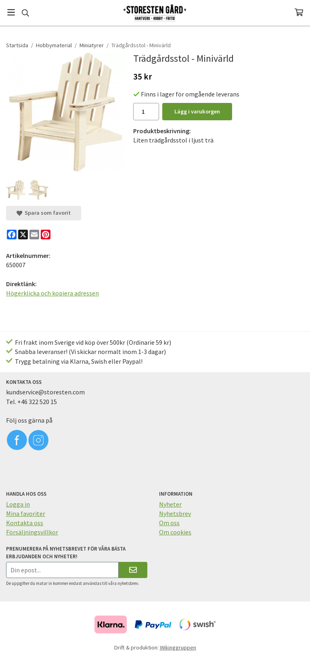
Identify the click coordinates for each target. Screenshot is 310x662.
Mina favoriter (25, 513)
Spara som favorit (44, 212)
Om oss (169, 523)
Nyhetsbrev (175, 513)
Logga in (18, 504)
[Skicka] (133, 570)
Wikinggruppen (178, 647)
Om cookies (175, 532)
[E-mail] (34, 234)
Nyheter (170, 504)
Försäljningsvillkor (32, 532)
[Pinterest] (45, 234)
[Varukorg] (299, 12)
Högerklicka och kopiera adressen (52, 293)
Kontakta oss (24, 523)
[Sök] (25, 13)
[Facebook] (11, 234)
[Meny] (11, 12)
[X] (23, 234)
